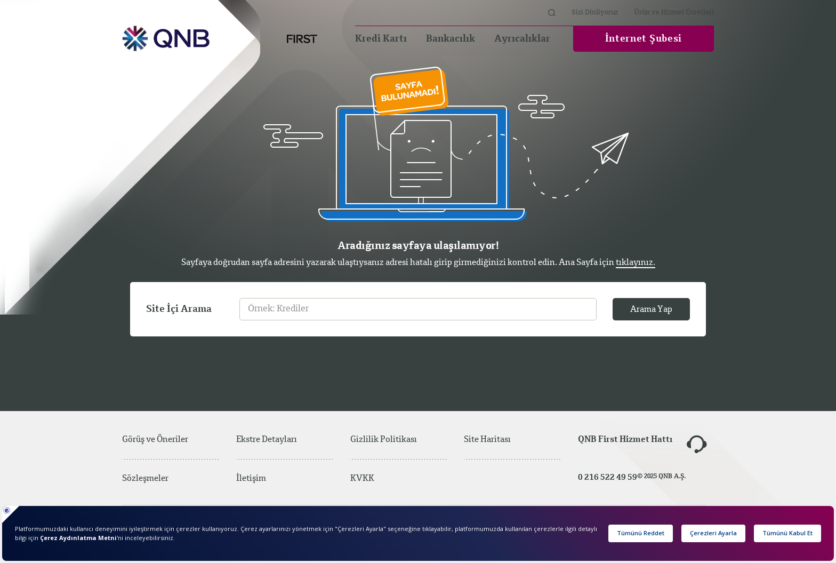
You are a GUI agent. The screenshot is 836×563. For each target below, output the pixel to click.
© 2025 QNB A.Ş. (661, 476)
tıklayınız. (635, 263)
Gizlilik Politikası (383, 440)
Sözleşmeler (145, 478)
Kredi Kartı (381, 39)
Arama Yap (651, 309)
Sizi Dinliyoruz (595, 12)
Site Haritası (505, 440)
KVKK (362, 478)
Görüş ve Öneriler (155, 440)
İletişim (251, 478)
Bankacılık (450, 39)
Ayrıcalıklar (522, 39)
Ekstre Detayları (266, 440)
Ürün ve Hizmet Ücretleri (674, 12)
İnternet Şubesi (643, 39)
